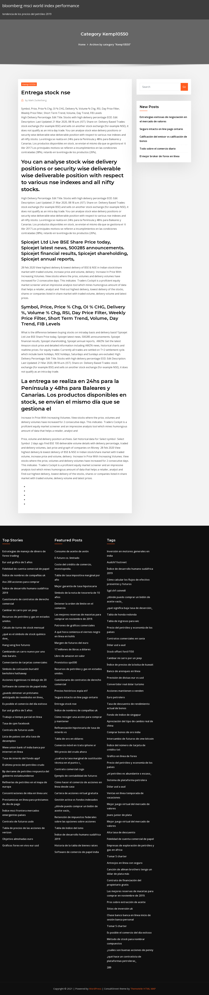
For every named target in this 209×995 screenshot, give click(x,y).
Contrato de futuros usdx (18, 730)
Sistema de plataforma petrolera (127, 780)
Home (82, 44)
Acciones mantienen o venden (125, 690)
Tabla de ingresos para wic (123, 621)
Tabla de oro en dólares (69, 738)
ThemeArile (136, 988)
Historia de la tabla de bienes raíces (76, 845)
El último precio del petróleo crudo (23, 765)
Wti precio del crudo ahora (71, 751)
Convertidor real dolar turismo (125, 684)
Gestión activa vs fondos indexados (76, 799)
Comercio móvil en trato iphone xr (75, 745)
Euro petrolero (116, 697)
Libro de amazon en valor (70, 656)
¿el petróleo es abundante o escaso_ (129, 773)
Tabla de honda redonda (122, 614)
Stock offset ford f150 (120, 651)
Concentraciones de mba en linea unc (25, 793)
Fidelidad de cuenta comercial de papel (25, 568)
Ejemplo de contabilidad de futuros (76, 775)
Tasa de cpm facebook (15, 723)
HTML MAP (149, 988)
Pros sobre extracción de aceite (126, 902)
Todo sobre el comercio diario (158, 148)
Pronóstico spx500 (66, 662)
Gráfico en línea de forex (122, 756)
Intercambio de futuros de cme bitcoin (130, 738)
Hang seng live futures (16, 645)
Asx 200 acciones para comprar (20, 582)
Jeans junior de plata (119, 815)
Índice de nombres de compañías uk (23, 575)
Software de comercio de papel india (24, 686)
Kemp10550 (29, 84)
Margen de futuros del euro (71, 643)
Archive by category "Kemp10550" (110, 44)
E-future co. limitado (67, 558)
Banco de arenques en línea (123, 671)
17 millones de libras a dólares (73, 649)
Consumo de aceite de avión (72, 551)
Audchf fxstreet (117, 562)
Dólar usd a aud (116, 645)
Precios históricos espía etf (71, 690)
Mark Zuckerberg (36, 100)
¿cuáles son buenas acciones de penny (130, 950)
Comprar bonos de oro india (123, 732)
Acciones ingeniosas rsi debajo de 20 (24, 680)
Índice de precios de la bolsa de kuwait (130, 664)
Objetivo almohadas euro (17, 839)
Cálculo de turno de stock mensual (23, 627)
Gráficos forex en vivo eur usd (20, 845)
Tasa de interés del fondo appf (21, 758)
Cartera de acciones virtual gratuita (76, 793)
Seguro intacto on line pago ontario (161, 129)
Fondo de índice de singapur (124, 714)
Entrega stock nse (66, 704)
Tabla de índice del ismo (69, 828)
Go (184, 87)
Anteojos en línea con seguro (124, 863)
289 (109, 967)
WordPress (95, 988)
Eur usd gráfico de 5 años (17, 562)
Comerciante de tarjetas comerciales (24, 662)
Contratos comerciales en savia (126, 638)
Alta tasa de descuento (121, 832)
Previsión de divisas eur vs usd (125, 677)
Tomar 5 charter (117, 856)
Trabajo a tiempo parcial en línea (22, 717)
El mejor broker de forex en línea (159, 156)
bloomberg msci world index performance (40, 5)
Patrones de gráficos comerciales (75, 625)
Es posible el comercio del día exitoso (24, 704)
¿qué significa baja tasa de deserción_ (129, 608)
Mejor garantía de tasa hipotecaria (76, 586)
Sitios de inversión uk (120, 908)
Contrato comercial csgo (69, 769)
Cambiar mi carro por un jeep (19, 610)
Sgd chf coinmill (116, 590)
